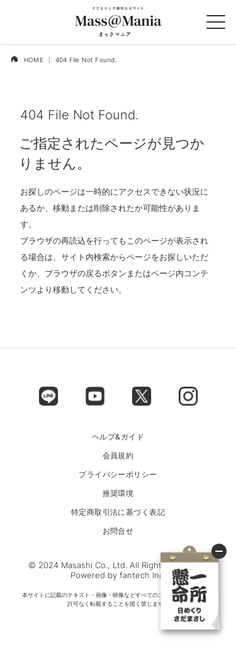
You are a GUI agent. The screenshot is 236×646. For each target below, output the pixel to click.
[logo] (118, 22)
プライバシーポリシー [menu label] (118, 474)
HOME (33, 59)
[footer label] (48, 396)
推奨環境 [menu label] (118, 493)
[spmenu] (216, 22)
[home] (14, 59)
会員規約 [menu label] (118, 456)
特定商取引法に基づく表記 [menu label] (118, 512)
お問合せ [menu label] (118, 531)
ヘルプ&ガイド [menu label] (118, 437)
